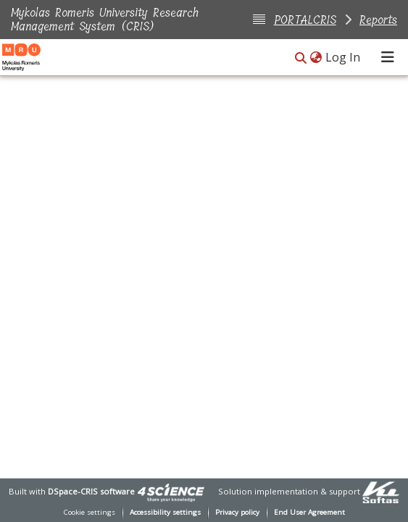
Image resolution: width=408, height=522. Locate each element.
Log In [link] (343, 57)
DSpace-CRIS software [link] (91, 491)
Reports (378, 20)
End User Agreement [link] (309, 512)
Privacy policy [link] (237, 512)
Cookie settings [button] (89, 512)
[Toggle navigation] (387, 57)
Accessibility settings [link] (165, 512)
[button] (300, 58)
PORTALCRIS (305, 20)
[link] (171, 491)
